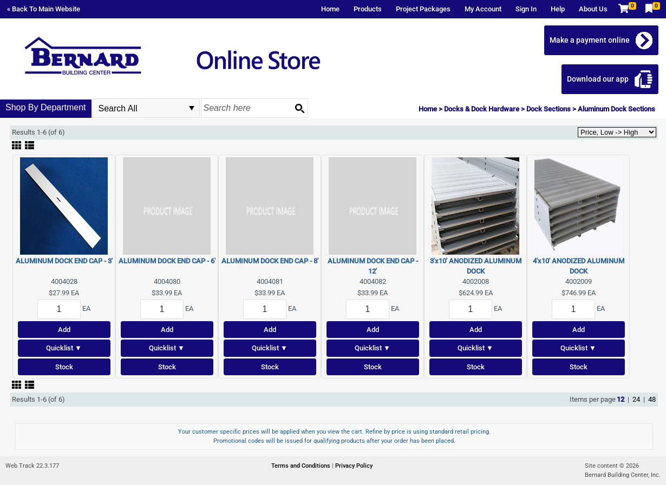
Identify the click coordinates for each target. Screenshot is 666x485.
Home (330, 9)
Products (368, 9)
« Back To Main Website (43, 9)
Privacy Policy (354, 465)
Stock (64, 367)
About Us (593, 9)
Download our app (598, 79)
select (191, 108)
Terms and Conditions (301, 465)
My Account (483, 9)
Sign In (526, 9)
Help (558, 9)
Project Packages (423, 9)
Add (64, 329)
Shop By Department (45, 107)
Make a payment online (590, 40)
